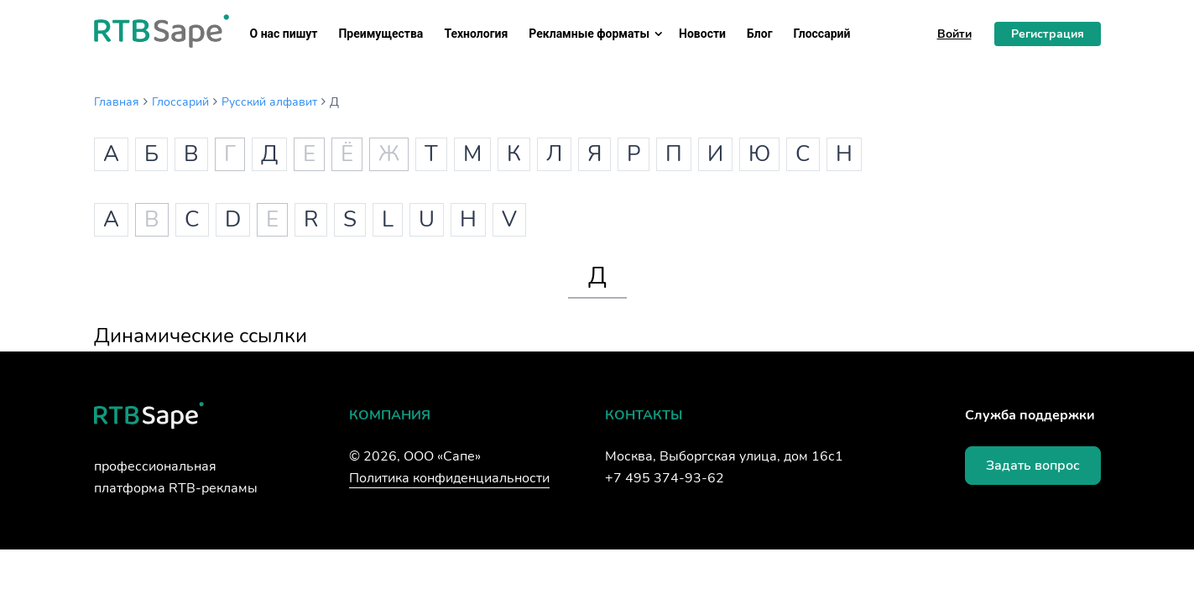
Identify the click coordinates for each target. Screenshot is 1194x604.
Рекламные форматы (589, 33)
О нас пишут (284, 33)
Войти (954, 34)
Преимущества (380, 33)
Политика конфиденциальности (449, 478)
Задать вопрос (1033, 465)
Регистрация (1047, 34)
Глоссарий (822, 33)
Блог (760, 33)
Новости (702, 33)
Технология (476, 33)
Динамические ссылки (200, 335)
